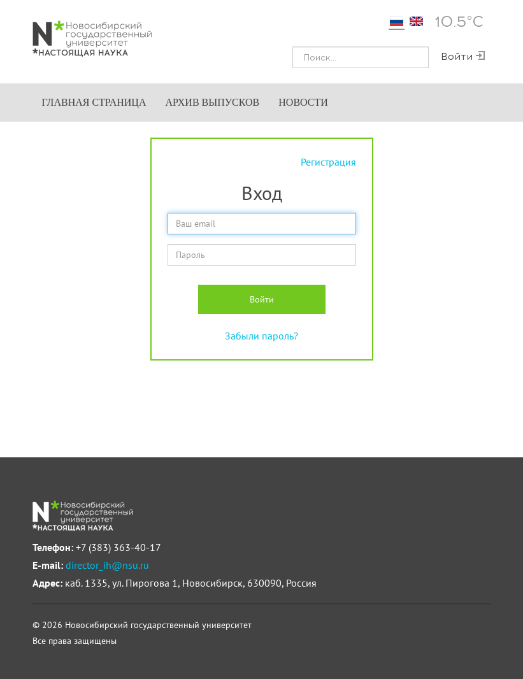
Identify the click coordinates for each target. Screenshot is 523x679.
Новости (303, 102)
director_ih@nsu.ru (107, 565)
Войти (262, 299)
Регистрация (328, 161)
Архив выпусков (212, 102)
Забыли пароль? (261, 335)
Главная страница (94, 102)
